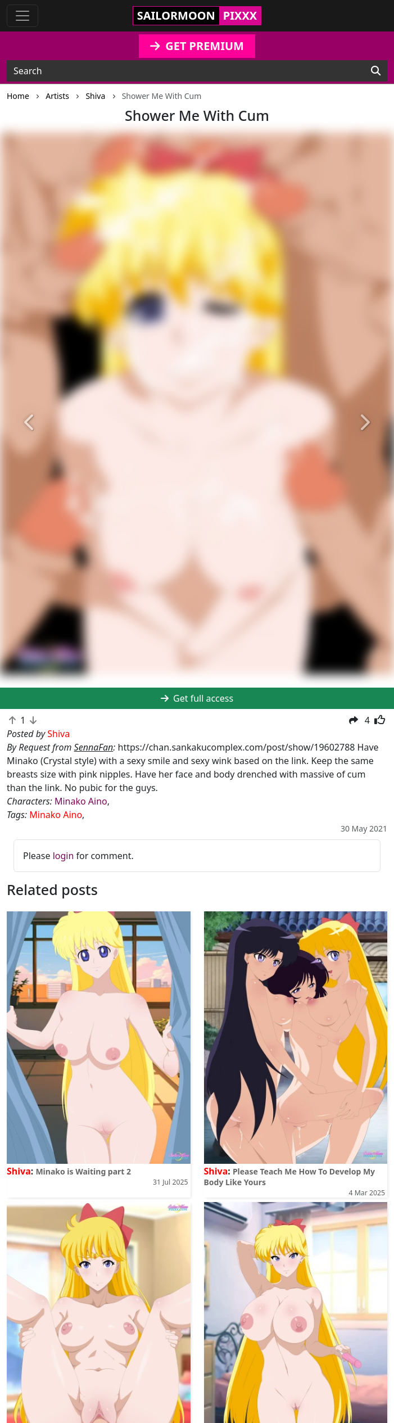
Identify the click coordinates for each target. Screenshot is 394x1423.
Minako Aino (81, 801)
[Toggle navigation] (22, 15)
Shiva (19, 1171)
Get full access (197, 698)
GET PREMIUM (197, 45)
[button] (29, 423)
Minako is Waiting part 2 (83, 1171)
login (63, 856)
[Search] (375, 71)
